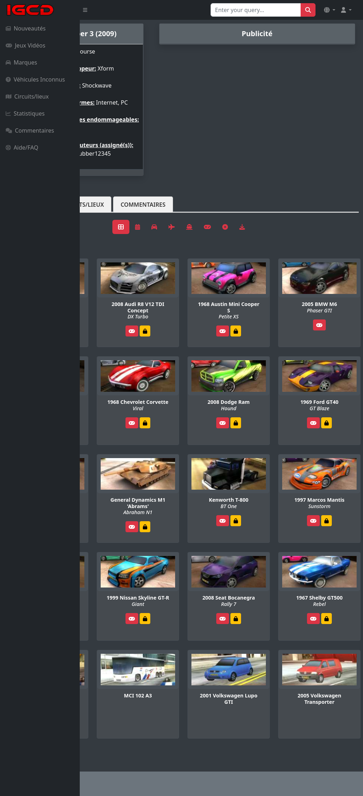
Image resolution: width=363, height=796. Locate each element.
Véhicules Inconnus (35, 79)
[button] (329, 10)
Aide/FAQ (22, 147)
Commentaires (30, 130)
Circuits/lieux (27, 96)
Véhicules (108, 222)
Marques (21, 62)
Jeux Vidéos (25, 45)
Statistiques (25, 113)
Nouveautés (26, 28)
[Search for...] (256, 10)
